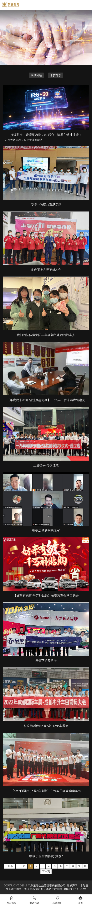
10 (85, 866)
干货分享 (55, 75)
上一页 (22, 866)
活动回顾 (36, 75)
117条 (10, 866)
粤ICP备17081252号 (75, 889)
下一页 (46, 871)
